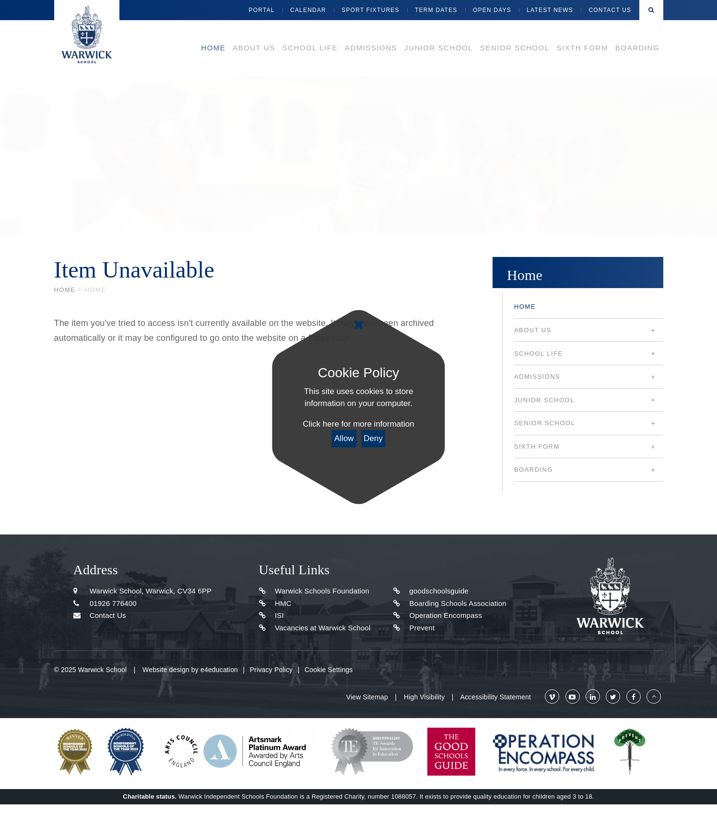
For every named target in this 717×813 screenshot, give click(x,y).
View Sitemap (367, 697)
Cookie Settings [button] (329, 670)
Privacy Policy (271, 670)
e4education (219, 670)
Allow (344, 438)
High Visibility (424, 697)
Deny (373, 438)
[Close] (358, 325)
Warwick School (86, 36)
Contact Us (99, 615)
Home (65, 289)
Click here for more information (358, 424)
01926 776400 (105, 603)
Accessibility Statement (495, 697)
